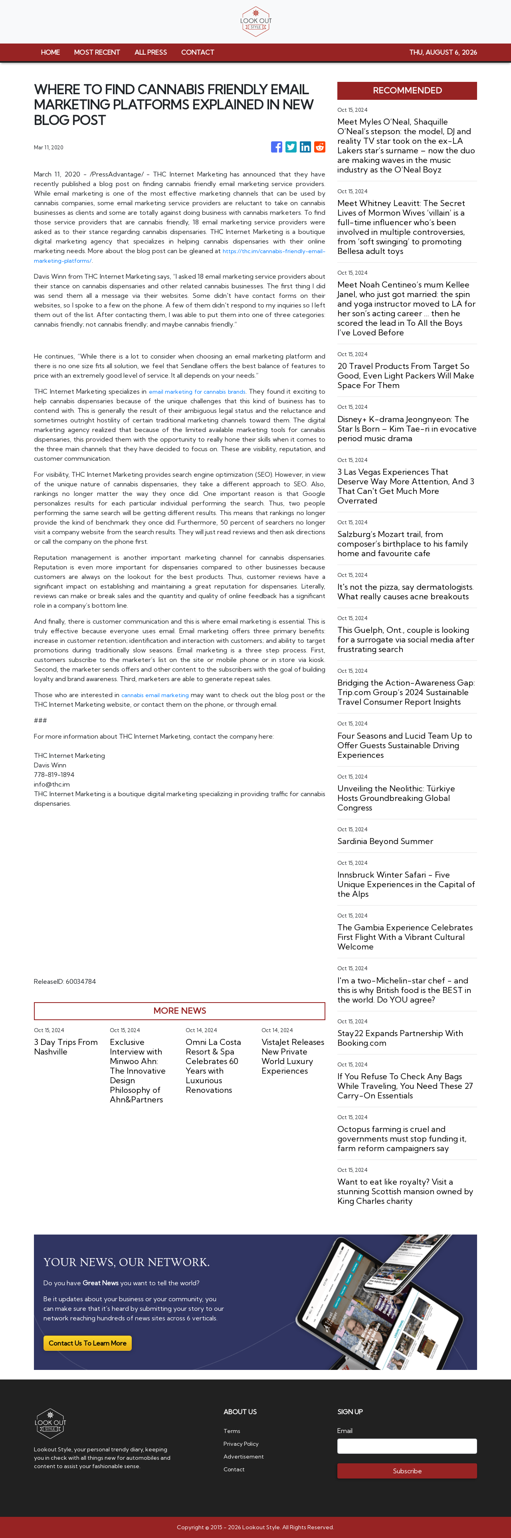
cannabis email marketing (156, 695)
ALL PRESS (151, 52)
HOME (50, 52)
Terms (233, 1431)
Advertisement (246, 1456)
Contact (236, 1469)
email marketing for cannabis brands (201, 391)
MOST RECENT (97, 52)
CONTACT (197, 52)
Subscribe (407, 1471)
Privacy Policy (243, 1443)
